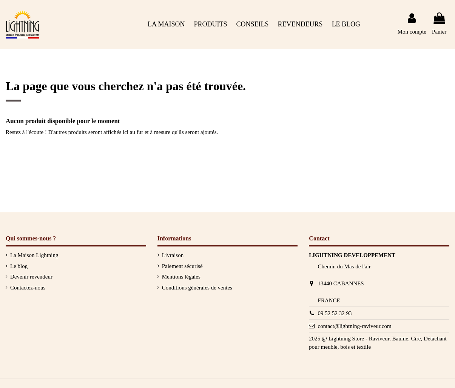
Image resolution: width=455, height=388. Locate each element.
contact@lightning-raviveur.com (355, 326)
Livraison (173, 255)
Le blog (19, 266)
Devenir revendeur (31, 277)
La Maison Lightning (34, 255)
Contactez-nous (27, 288)
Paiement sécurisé (182, 266)
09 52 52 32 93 (335, 313)
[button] (252, 24)
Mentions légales (181, 277)
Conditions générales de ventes (197, 288)
